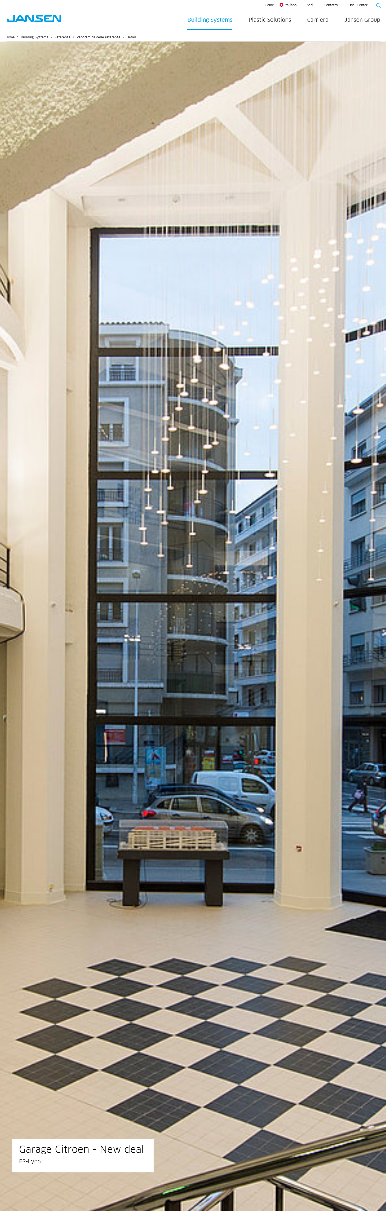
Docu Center (358, 5)
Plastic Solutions (269, 20)
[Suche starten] (377, 6)
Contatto (331, 5)
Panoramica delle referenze (98, 37)
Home (269, 5)
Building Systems (209, 20)
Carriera (317, 20)
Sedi (310, 5)
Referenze (62, 37)
